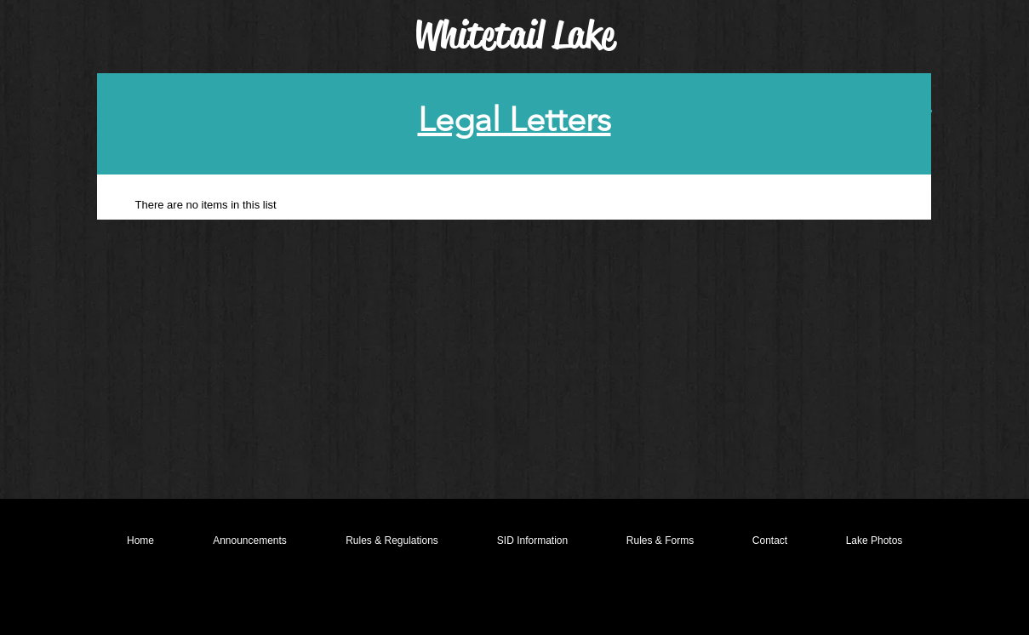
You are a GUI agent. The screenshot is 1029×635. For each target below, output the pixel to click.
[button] (392, 540)
